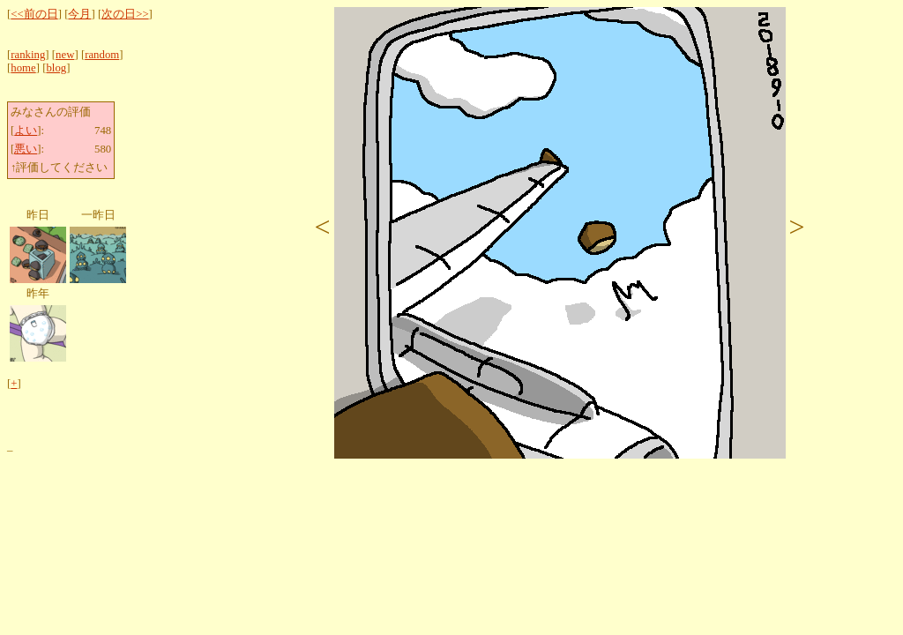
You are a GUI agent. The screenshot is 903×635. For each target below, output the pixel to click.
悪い (25, 149)
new (65, 55)
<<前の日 (34, 14)
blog (56, 68)
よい (25, 130)
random (102, 55)
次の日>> (124, 14)
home (23, 68)
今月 (79, 14)
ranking (28, 55)
